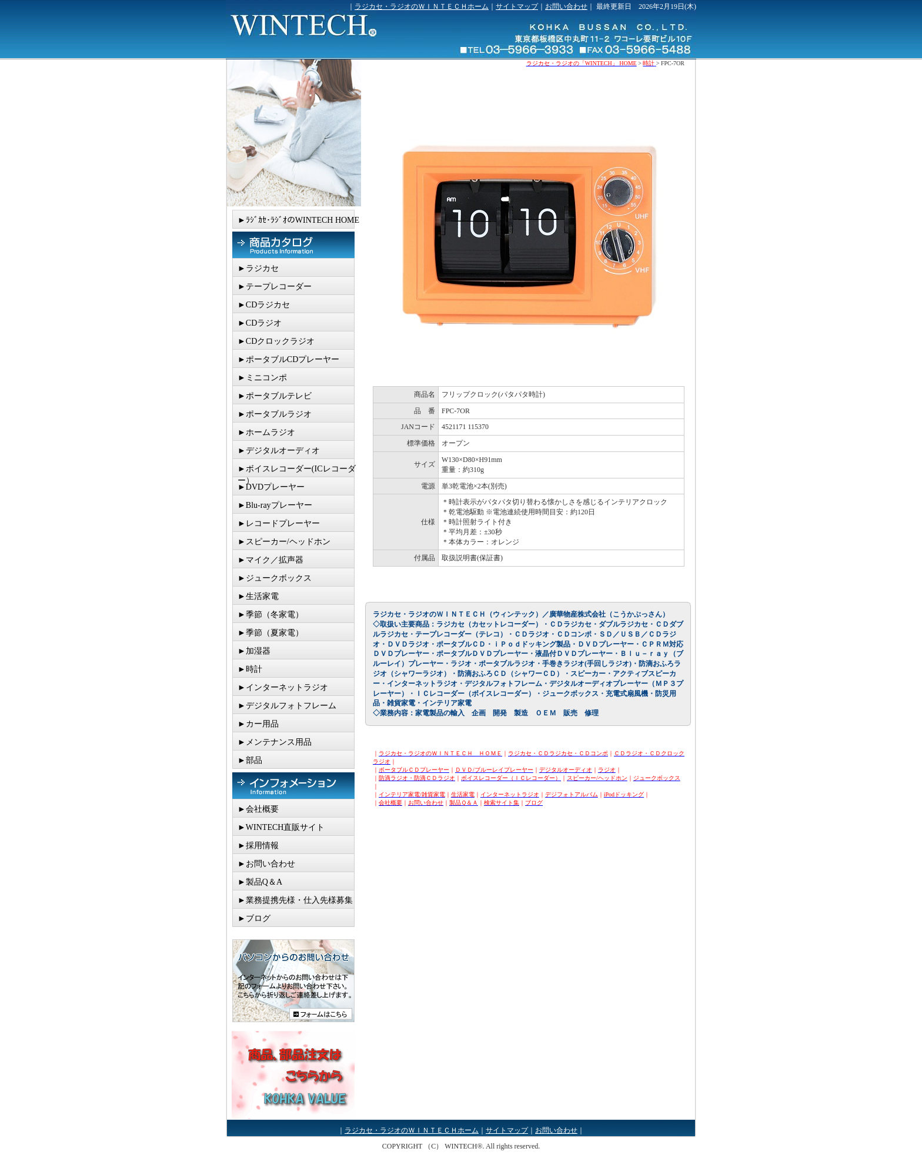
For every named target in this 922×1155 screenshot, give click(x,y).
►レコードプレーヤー (279, 523)
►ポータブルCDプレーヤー (288, 359)
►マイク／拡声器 (270, 559)
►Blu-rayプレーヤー (275, 505)
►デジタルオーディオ (279, 450)
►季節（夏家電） (270, 632)
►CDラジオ (260, 323)
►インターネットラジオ (283, 687)
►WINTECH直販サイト (281, 827)
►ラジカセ (258, 268)
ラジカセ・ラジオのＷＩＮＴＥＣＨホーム (422, 6)
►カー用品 (258, 723)
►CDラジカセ (264, 304)
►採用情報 (258, 845)
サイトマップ (517, 6)
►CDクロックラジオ (276, 341)
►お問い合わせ (266, 863)
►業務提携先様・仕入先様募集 (295, 900)
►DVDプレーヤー (271, 487)
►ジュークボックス (275, 578)
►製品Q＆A (260, 882)
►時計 (250, 669)
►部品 (250, 760)
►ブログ (254, 918)
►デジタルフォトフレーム (287, 705)
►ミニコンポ (262, 377)
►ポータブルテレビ (275, 395)
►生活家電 (258, 596)
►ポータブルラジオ (275, 414)
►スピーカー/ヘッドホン (284, 541)
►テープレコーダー (275, 286)
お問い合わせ (566, 6)
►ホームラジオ (266, 432)
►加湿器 (254, 651)
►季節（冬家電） (270, 614)
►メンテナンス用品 (275, 742)
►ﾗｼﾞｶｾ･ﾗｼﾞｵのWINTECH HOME (298, 220)
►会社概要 (258, 809)
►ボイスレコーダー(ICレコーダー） (297, 470)
